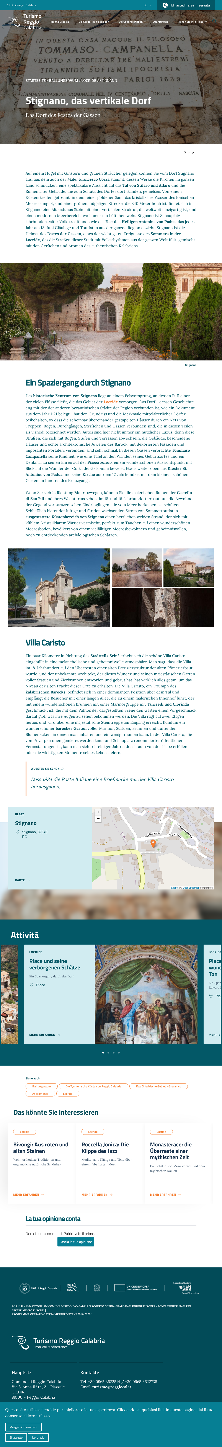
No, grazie (38, 1437)
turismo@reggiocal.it (111, 1388)
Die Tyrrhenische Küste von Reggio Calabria (93, 1086)
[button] (103, 1052)
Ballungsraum (63, 80)
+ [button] (98, 812)
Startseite (36, 80)
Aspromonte (40, 1094)
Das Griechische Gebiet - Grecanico (158, 1086)
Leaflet (174, 887)
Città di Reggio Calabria (21, 5)
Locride (88, 80)
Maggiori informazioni (23, 1427)
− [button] (98, 819)
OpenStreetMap (191, 887)
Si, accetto (16, 1437)
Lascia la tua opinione (76, 1243)
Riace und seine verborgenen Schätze (56, 964)
